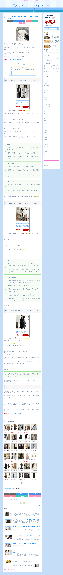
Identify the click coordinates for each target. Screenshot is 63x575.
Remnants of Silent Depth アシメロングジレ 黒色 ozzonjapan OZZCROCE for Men (14, 477)
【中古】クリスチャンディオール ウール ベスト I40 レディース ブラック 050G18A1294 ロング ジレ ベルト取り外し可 (21, 438)
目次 (21, 61)
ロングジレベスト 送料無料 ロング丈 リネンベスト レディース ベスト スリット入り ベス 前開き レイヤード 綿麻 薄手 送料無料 (27, 438)
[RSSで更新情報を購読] (23, 500)
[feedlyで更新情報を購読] (21, 500)
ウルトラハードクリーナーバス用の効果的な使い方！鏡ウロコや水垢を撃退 (51, 66)
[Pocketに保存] (25, 21)
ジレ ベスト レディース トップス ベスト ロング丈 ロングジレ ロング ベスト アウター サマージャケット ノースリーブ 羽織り (21, 429)
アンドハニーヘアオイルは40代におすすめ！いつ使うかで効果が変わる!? (51, 63)
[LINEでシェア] (32, 21)
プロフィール (46, 165)
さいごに (14, 71)
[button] (38, 21)
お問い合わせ (46, 162)
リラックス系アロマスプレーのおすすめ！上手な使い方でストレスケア (51, 59)
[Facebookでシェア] (13, 21)
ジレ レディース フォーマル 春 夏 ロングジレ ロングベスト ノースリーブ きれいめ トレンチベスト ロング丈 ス (27, 477)
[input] (51, 28)
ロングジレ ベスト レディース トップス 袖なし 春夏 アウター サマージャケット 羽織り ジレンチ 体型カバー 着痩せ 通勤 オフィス (7, 448)
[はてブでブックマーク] (19, 21)
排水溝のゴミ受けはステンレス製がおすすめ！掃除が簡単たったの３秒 (51, 69)
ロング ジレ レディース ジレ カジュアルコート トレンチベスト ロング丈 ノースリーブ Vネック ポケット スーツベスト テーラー (21, 477)
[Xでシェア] (7, 21)
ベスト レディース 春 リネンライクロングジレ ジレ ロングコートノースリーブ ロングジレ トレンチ (34, 448)
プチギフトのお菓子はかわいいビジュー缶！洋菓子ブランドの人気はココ (51, 72)
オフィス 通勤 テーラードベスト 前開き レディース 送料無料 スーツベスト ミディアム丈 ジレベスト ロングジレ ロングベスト (7, 467)
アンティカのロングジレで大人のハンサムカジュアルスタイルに (23, 69)
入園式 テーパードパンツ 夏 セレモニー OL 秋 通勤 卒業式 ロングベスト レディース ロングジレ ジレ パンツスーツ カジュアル (14, 448)
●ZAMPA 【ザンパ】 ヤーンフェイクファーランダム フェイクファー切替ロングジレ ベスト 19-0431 (34, 458)
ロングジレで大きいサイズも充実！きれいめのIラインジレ (22, 64)
